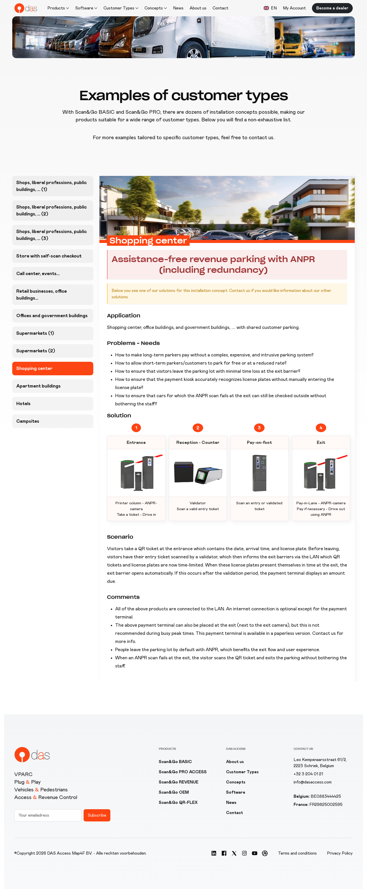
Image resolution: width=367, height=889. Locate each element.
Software (235, 792)
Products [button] (58, 8)
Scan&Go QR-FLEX (178, 802)
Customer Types (242, 772)
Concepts (235, 782)
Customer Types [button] (120, 8)
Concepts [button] (156, 8)
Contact (220, 8)
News (178, 8)
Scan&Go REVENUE (178, 782)
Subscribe (97, 815)
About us (198, 8)
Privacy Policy (340, 853)
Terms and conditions (297, 853)
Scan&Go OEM (174, 792)
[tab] (52, 186)
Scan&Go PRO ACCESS (183, 772)
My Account (294, 8)
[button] (270, 8)
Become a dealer (332, 8)
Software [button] (86, 8)
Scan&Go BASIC (175, 761)
